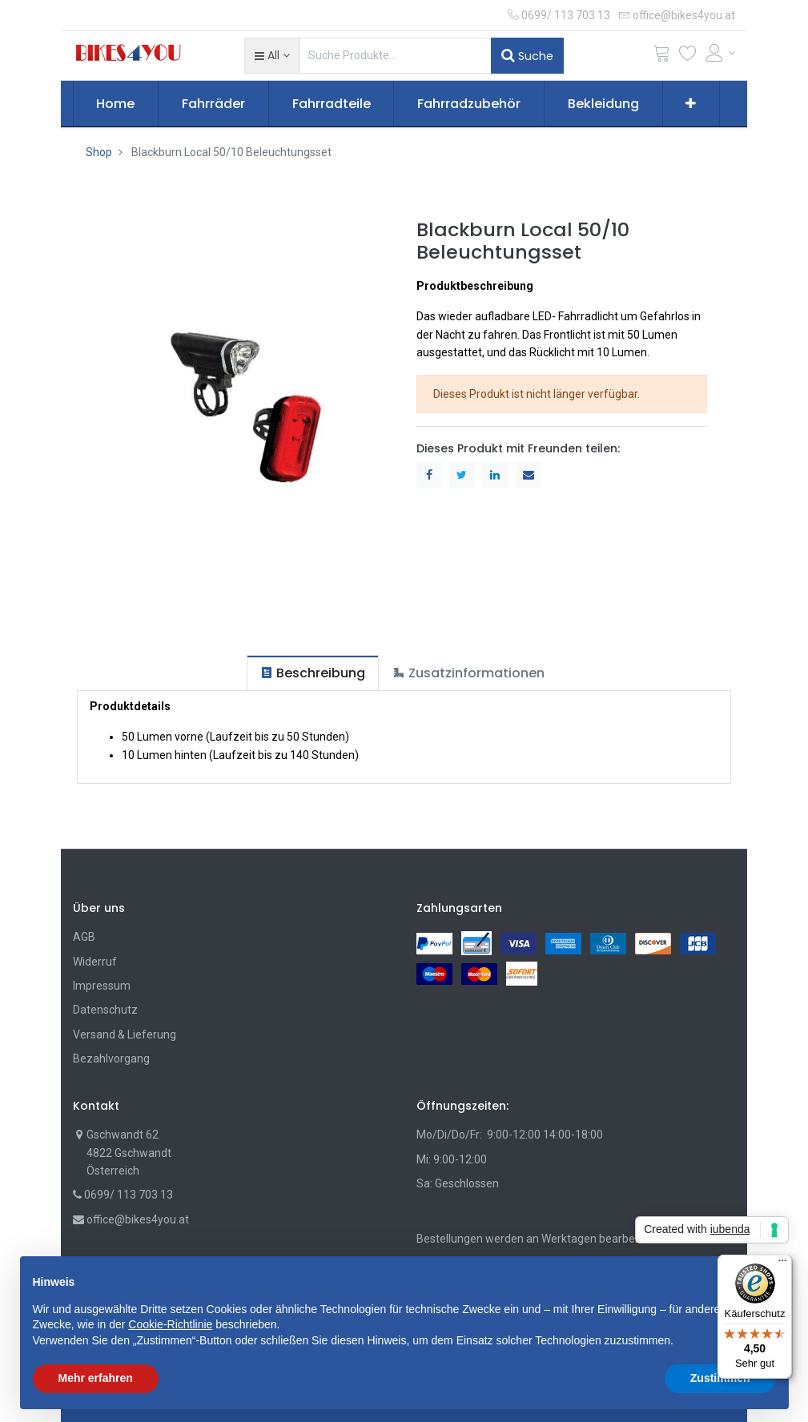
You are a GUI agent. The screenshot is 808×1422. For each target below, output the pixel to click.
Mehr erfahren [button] (95, 1378)
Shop (99, 152)
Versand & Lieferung (124, 1034)
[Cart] (661, 56)
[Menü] (782, 1264)
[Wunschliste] (688, 56)
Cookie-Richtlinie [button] (170, 1324)
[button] (271, 55)
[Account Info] (720, 53)
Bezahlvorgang (111, 1058)
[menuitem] (116, 104)
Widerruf (95, 961)
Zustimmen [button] (720, 1378)
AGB (84, 936)
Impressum (102, 985)
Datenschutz (105, 1009)
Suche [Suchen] (527, 55)
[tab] (313, 673)
